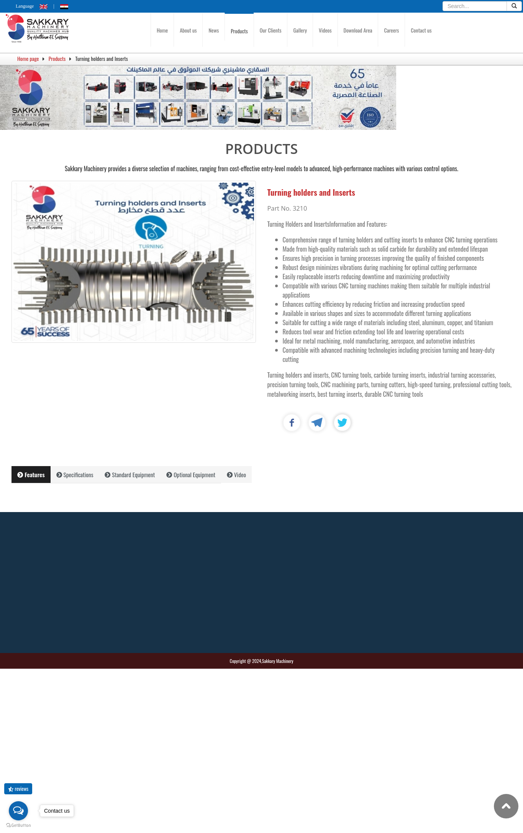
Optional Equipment (190, 474)
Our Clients (271, 30)
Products (239, 31)
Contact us (421, 30)
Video (236, 474)
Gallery (300, 30)
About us (188, 30)
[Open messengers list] (18, 810)
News (213, 30)
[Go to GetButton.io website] (18, 825)
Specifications (74, 474)
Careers (391, 30)
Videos (325, 30)
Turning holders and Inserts (311, 192)
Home (162, 30)
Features (31, 474)
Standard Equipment (130, 474)
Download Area (358, 30)
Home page (28, 58)
